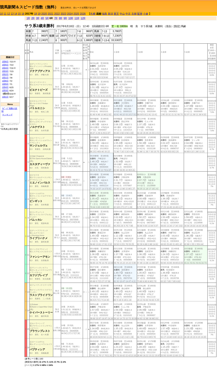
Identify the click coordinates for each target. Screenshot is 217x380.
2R (32, 18)
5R (47, 18)
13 (12, 13)
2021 (50, 13)
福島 (104, 13)
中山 (122, 13)
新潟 (110, 13)
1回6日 (5, 81)
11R (76, 18)
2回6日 (5, 61)
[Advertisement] (10, 35)
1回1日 (5, 97)
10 (1, 13)
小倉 (145, 13)
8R (60, 18)
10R (70, 18)
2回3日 (5, 71)
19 (39, 13)
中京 (128, 13)
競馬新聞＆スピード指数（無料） (29, 7)
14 (15, 13)
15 (19, 13)
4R (42, 18)
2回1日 (5, 77)
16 (23, 13)
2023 (63, 13)
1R (28, 18)
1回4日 (5, 87)
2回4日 (5, 68)
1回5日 (5, 84)
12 (8, 13)
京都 (134, 13)
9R (65, 18)
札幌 (93, 13)
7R (55, 18)
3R (37, 18)
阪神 (139, 14)
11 (5, 13)
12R (83, 18)
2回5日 (5, 65)
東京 (116, 14)
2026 (83, 13)
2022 (57, 13)
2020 (44, 13)
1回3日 (5, 90)
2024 (70, 13)
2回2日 (5, 74)
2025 (76, 13)
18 (35, 13)
